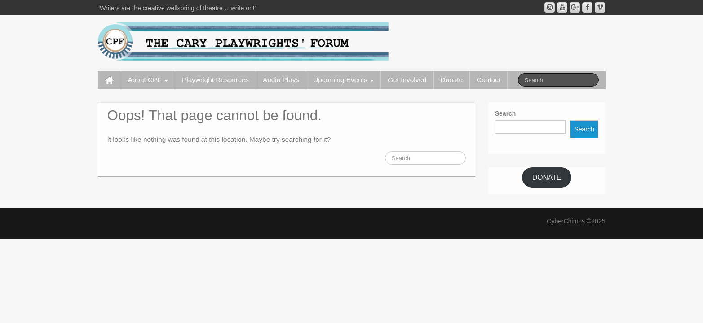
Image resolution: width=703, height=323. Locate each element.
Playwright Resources (215, 79)
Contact (488, 79)
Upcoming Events (343, 79)
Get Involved (407, 79)
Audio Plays (281, 79)
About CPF (148, 79)
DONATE (546, 177)
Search (505, 113)
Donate (452, 79)
